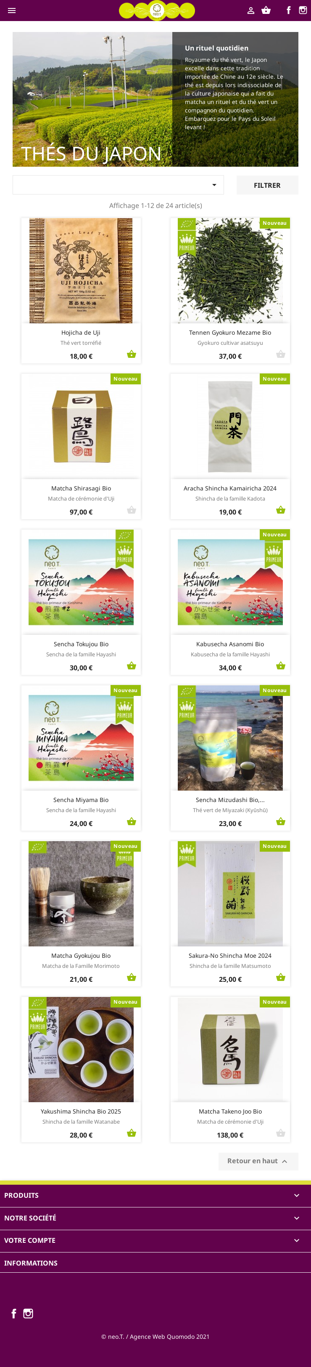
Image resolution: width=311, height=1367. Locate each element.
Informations (31, 1263)
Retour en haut (258, 1161)
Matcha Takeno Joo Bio (230, 1111)
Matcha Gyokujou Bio (81, 955)
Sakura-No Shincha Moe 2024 (230, 955)
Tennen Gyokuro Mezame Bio (230, 332)
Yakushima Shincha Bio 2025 (81, 1111)
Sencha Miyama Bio (80, 800)
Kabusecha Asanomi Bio (230, 644)
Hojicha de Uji (80, 332)
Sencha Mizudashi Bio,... (230, 800)
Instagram (304, 11)
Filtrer (267, 185)
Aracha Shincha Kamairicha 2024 (230, 488)
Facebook (290, 11)
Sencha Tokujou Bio (81, 644)
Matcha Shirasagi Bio (81, 488)
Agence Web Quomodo (162, 1336)
